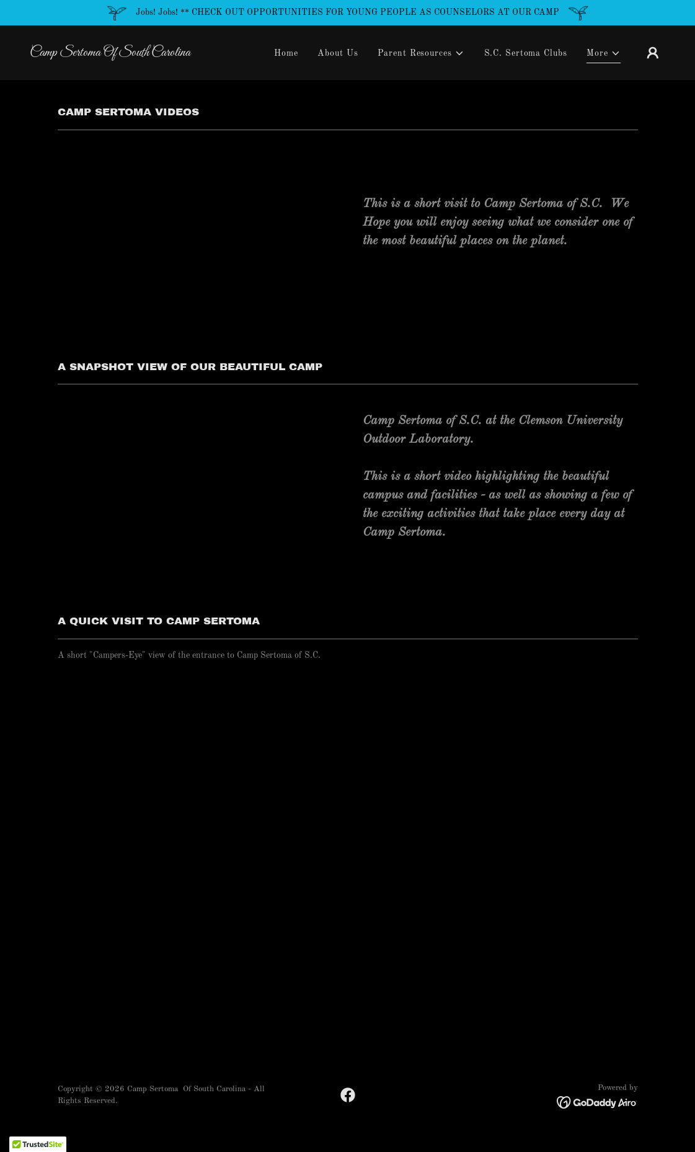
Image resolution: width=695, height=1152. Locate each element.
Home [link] (286, 53)
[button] (421, 53)
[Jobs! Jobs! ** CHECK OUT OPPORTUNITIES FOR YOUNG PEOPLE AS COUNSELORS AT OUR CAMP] (347, 12)
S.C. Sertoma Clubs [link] (525, 53)
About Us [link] (337, 53)
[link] (119, 53)
